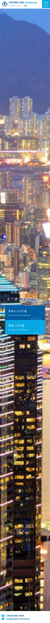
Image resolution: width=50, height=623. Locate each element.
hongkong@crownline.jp (18, 619)
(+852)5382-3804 (15, 616)
